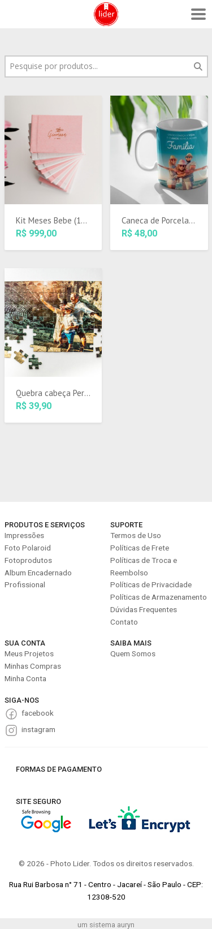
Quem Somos (132, 653)
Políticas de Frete (139, 547)
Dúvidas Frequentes (143, 609)
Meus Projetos (29, 653)
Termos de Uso (135, 535)
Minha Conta (25, 678)
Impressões (24, 535)
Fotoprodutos (28, 560)
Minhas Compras (33, 665)
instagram (38, 729)
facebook (37, 712)
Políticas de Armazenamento (158, 596)
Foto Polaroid (28, 547)
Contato (124, 621)
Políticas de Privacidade (151, 584)
